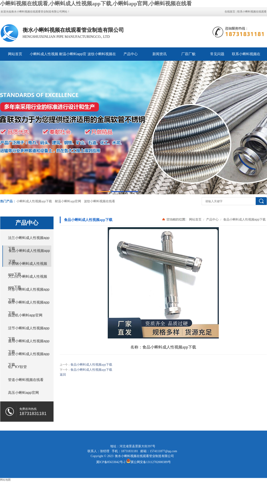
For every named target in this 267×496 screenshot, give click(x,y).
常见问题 (217, 54)
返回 (63, 374)
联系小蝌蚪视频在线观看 (252, 11)
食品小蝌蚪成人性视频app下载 (244, 219)
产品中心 (131, 54)
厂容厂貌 (188, 54)
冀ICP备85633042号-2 (110, 462)
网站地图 (5, 479)
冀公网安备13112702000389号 (151, 462)
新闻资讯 (159, 54)
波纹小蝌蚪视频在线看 (102, 56)
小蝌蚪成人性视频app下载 (44, 56)
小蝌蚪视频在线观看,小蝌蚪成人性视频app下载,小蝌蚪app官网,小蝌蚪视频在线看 (96, 3)
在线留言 (230, 11)
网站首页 (15, 54)
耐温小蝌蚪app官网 (72, 56)
